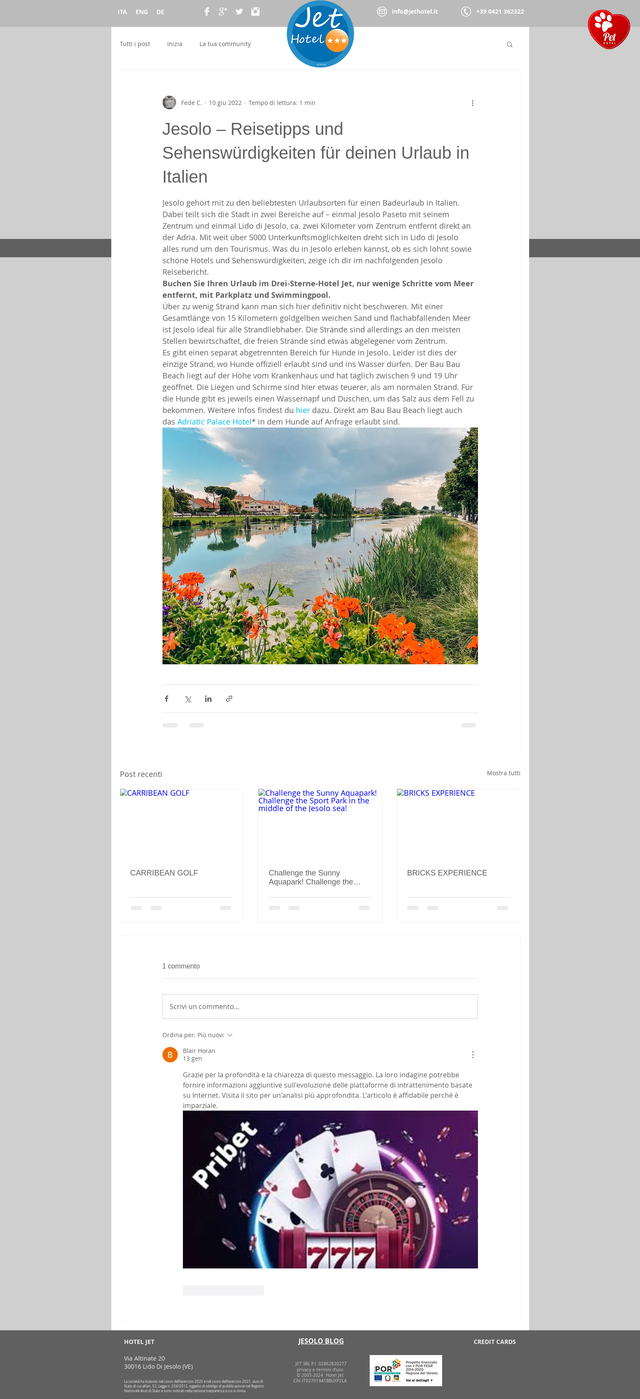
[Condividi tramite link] (229, 699)
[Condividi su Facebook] (166, 699)
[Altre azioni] (473, 102)
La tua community (225, 44)
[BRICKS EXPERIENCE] (458, 823)
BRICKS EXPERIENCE (447, 873)
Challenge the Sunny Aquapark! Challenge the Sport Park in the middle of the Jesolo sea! (314, 878)
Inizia (174, 44)
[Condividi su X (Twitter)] (187, 699)
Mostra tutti (504, 773)
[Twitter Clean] (239, 11)
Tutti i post (135, 44)
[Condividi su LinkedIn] (208, 699)
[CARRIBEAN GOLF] (181, 823)
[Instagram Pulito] (255, 11)
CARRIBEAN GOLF (164, 873)
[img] (465, 1365)
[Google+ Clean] (223, 11)
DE (160, 12)
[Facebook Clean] (207, 11)
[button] (510, 44)
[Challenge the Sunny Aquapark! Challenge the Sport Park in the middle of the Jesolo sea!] (320, 823)
